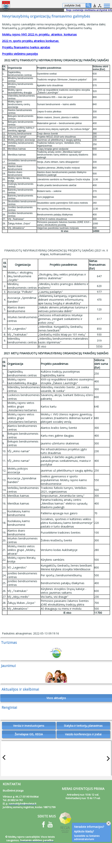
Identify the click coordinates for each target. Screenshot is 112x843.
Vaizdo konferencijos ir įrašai (83, 734)
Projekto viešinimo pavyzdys (20, 54)
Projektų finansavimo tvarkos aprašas (26, 47)
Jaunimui (8, 665)
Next (107, 757)
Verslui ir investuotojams (28, 726)
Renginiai (9, 707)
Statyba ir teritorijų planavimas (83, 726)
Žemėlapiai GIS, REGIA (29, 734)
